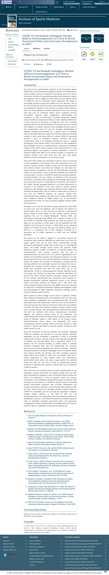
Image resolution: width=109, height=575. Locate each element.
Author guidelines (35, 541)
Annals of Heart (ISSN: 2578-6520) (76, 559)
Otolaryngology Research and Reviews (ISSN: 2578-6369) (83, 556)
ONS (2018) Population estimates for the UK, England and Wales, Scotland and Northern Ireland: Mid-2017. (49, 443)
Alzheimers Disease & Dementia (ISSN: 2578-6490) (81, 541)
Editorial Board (59, 7)
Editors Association (69, 1)
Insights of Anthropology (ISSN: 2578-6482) (79, 553)
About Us (6, 541)
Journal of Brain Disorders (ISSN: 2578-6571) (79, 562)
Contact (32, 565)
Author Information (90, 7)
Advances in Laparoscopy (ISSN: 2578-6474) (79, 550)
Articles (73, 7)
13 (51, 346)
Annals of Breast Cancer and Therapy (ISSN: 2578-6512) (83, 568)
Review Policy (34, 550)
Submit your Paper (42, 7)
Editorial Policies (42, 12)
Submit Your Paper (9, 547)
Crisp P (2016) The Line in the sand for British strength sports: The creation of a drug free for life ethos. (51, 449)
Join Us (103, 1)
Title (9, 39)
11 (67, 298)
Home (8, 7)
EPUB (92, 59)
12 (69, 321)
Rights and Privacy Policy (37, 553)
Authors (11, 42)
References (12, 64)
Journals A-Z (23, 7)
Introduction (12, 61)
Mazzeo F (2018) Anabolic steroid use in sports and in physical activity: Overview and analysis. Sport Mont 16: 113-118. (51, 430)
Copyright (11, 50)
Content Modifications (37, 562)
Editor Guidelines (35, 544)
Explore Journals (8, 544)
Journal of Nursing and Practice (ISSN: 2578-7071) (81, 565)
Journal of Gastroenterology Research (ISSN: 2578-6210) (83, 544)
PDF (84, 59)
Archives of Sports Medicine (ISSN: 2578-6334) (80, 547)
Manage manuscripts (9, 550)
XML (101, 59)
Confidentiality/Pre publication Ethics (42, 556)
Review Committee (88, 1)
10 (59, 283)
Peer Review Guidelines (37, 547)
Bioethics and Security (37, 559)
